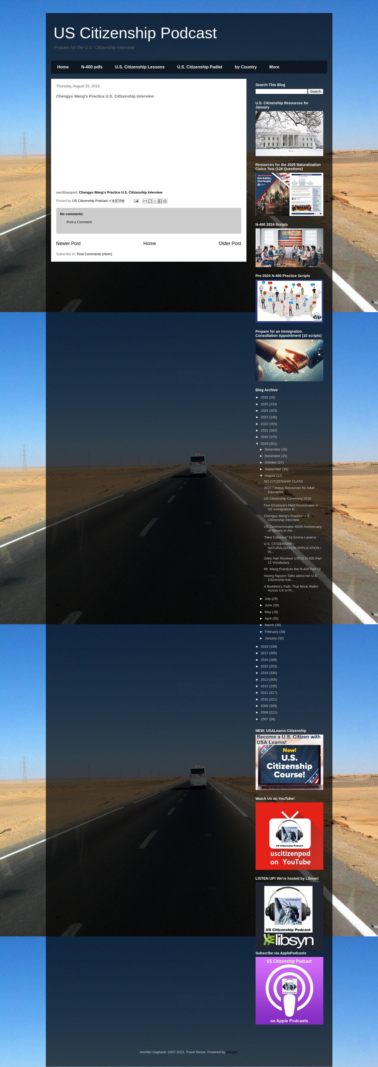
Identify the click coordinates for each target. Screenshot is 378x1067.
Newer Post (68, 243)
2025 (265, 404)
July (268, 599)
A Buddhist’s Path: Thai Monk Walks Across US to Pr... (291, 588)
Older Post (230, 243)
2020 (265, 437)
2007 (265, 719)
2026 (265, 397)
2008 (265, 712)
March (270, 625)
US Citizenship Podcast (135, 33)
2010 (265, 699)
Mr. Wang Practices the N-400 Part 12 (292, 569)
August (270, 476)
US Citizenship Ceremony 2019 (287, 498)
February (272, 632)
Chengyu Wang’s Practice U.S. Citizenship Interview (121, 192)
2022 (265, 424)
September (273, 469)
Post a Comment (79, 222)
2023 (265, 417)
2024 (265, 411)
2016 (265, 660)
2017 (265, 653)
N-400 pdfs (92, 67)
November (273, 456)
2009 (265, 706)
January (271, 638)
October (271, 462)
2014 (265, 673)
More (274, 67)
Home (63, 67)
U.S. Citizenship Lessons (140, 67)
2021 (265, 430)
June (269, 605)
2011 (265, 693)
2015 (265, 666)
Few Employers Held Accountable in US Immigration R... (291, 507)
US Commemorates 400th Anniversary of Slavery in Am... (293, 529)
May (268, 612)
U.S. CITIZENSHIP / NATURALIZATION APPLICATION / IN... (292, 548)
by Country (246, 67)
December (273, 449)
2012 (265, 686)
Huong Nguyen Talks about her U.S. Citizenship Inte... (291, 578)
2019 (265, 444)
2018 (265, 646)
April (268, 618)
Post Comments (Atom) (94, 254)
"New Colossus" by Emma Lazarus (290, 537)
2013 (265, 680)
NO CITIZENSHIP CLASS (283, 481)
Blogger (232, 1052)
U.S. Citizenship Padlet (199, 67)
